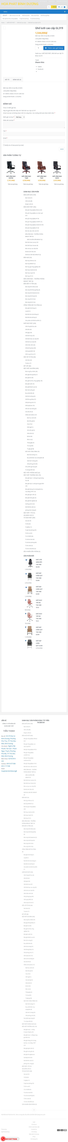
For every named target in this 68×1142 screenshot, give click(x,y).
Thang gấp (30, 442)
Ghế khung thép (45, 15)
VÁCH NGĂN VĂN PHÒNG (31, 551)
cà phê (27, 311)
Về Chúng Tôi (43, 1)
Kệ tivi (28, 436)
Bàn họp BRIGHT (29, 263)
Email (5, 138)
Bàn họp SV (28, 276)
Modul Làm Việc (29, 251)
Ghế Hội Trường (31, 461)
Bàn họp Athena (29, 260)
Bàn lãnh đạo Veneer (30, 245)
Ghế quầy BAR (29, 351)
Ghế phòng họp (29, 348)
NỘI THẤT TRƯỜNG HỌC (31, 475)
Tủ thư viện (28, 545)
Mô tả (7, 79)
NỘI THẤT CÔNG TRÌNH (31, 451)
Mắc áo (29, 439)
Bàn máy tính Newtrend (31, 293)
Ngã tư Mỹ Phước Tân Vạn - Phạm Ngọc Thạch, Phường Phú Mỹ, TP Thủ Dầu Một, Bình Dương (9, 751)
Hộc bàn (27, 360)
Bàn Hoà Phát (35, 15)
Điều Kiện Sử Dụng (62, 1)
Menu (5, 12)
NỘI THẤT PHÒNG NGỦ (30, 472)
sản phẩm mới (28, 515)
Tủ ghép (27, 527)
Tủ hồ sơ (27, 533)
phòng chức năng (29, 510)
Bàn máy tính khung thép (31, 290)
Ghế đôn (27, 329)
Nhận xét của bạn (8, 120)
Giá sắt (27, 521)
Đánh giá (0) (17, 79)
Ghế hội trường (29, 396)
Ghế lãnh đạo (28, 335)
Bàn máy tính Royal (30, 296)
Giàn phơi (29, 433)
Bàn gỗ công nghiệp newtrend (33, 225)
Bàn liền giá (30, 421)
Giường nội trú (29, 504)
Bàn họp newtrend (30, 270)
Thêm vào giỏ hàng (55, 48)
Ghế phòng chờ (29, 402)
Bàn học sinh (30, 418)
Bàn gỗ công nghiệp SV (31, 228)
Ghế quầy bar (28, 405)
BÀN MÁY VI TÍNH (29, 283)
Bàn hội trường (29, 390)
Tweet (37, 60)
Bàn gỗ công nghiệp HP (31, 218)
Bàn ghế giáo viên (30, 494)
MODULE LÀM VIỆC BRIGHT (32, 254)
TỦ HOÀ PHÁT (28, 517)
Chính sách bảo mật (34, 1127)
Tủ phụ (27, 363)
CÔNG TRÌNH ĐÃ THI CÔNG (32, 305)
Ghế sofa (27, 201)
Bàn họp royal (29, 273)
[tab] (7, 79)
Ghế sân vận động (30, 408)
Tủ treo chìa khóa (29, 548)
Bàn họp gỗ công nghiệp (31, 267)
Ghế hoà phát (25, 15)
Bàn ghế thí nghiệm (30, 501)
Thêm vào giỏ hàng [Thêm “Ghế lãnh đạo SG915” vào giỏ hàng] (59, 184)
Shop (34, 1136)
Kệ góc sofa (28, 204)
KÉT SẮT (26, 366)
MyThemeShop (5, 1132)
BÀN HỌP (26, 257)
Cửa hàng (34, 1132)
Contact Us (52, 1)
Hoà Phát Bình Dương (16, 3)
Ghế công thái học (30, 326)
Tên (4, 131)
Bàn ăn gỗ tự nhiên (30, 371)
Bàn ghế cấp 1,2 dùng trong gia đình (34, 483)
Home (3, 22)
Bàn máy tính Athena (30, 286)
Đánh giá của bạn (8, 117)
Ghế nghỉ (29, 427)
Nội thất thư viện (29, 507)
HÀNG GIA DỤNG (29, 415)
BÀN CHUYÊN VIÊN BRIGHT (34, 239)
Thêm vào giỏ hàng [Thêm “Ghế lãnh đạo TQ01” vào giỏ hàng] (43, 184)
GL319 (40, 56)
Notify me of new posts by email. (14, 145)
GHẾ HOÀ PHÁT (11, 22)
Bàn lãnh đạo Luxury (30, 242)
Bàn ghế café (28, 384)
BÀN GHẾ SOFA (28, 195)
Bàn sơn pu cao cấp (15, 15)
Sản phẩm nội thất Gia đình (32, 320)
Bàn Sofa (27, 198)
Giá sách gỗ (30, 430)
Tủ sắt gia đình (29, 470)
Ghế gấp (27, 332)
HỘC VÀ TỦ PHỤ (28, 357)
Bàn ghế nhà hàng (30, 308)
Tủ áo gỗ (29, 445)
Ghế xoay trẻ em (29, 354)
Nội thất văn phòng (30, 317)
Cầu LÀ (29, 424)
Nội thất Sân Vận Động (31, 314)
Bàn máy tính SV (29, 302)
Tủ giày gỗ (29, 449)
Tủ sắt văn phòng (34, 18)
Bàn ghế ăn (28, 377)
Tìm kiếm (52, 7)
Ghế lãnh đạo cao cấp (31, 339)
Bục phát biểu (28, 393)
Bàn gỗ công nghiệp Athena (32, 210)
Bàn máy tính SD (29, 299)
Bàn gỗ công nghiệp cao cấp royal (34, 213)
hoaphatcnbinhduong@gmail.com (12, 771)
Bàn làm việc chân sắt (30, 231)
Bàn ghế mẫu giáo (30, 497)
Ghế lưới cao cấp (21, 22)
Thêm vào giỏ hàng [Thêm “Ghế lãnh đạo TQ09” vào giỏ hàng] (28, 184)
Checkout (33, 1124)
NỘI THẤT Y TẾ (28, 513)
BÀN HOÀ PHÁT (28, 207)
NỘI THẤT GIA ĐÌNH (29, 368)
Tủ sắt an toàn (29, 539)
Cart (61, 7)
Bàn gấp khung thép (30, 374)
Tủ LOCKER (28, 536)
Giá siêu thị (28, 411)
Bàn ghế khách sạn (30, 387)
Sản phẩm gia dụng (30, 466)
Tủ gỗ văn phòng (24, 18)
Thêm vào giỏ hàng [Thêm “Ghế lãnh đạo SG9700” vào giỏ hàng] (12, 184)
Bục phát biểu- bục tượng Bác (34, 457)
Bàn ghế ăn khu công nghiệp (10, 18)
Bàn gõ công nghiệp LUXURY (32, 221)
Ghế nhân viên (29, 345)
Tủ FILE (27, 524)
